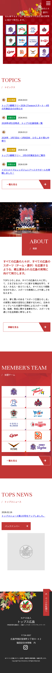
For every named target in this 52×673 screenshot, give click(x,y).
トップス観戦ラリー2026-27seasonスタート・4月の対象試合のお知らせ (25, 107)
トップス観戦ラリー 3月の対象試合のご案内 (23, 155)
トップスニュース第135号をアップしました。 (23, 516)
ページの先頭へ (46, 602)
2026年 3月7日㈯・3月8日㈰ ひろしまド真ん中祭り (25, 139)
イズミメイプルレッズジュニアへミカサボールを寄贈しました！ (26, 171)
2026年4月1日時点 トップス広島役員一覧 (22, 123)
